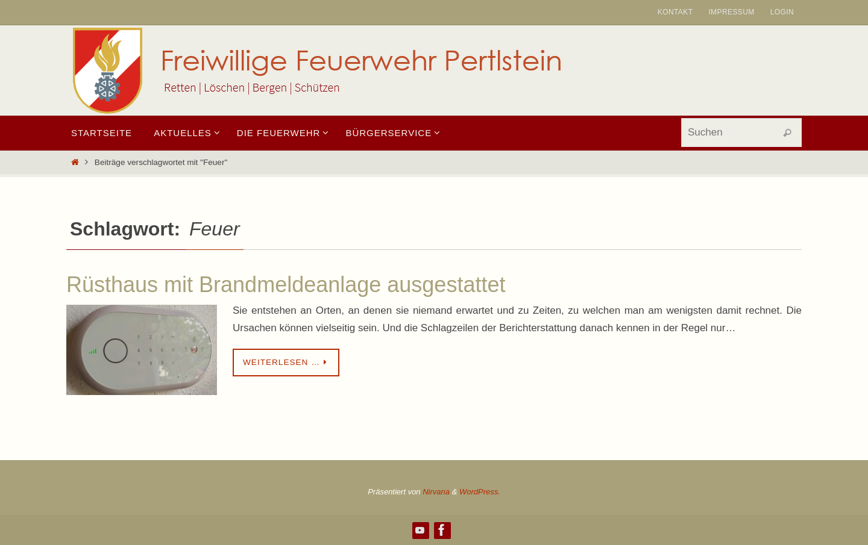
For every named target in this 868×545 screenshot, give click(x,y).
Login (782, 12)
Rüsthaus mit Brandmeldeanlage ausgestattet (285, 284)
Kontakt (675, 12)
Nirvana (436, 491)
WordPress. (479, 491)
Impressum (731, 12)
